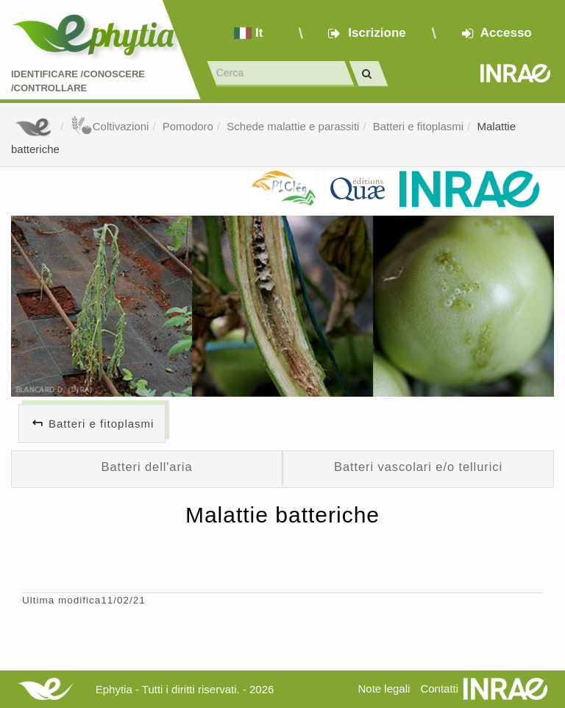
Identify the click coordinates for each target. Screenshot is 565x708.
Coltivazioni (110, 126)
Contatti (439, 688)
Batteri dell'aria (146, 466)
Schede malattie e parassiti (293, 126)
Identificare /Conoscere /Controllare (78, 80)
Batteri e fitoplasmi (418, 126)
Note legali (384, 688)
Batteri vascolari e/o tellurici (418, 466)
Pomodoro (188, 126)
